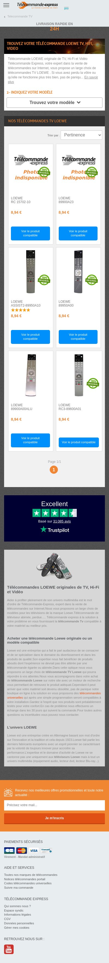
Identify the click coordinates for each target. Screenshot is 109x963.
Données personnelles (19, 923)
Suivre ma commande (18, 887)
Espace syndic (13, 910)
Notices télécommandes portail (24, 879)
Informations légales (17, 914)
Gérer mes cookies (16, 927)
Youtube (9, 949)
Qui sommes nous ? (17, 906)
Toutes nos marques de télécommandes (30, 874)
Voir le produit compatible (30, 233)
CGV (7, 919)
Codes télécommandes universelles (28, 883)
